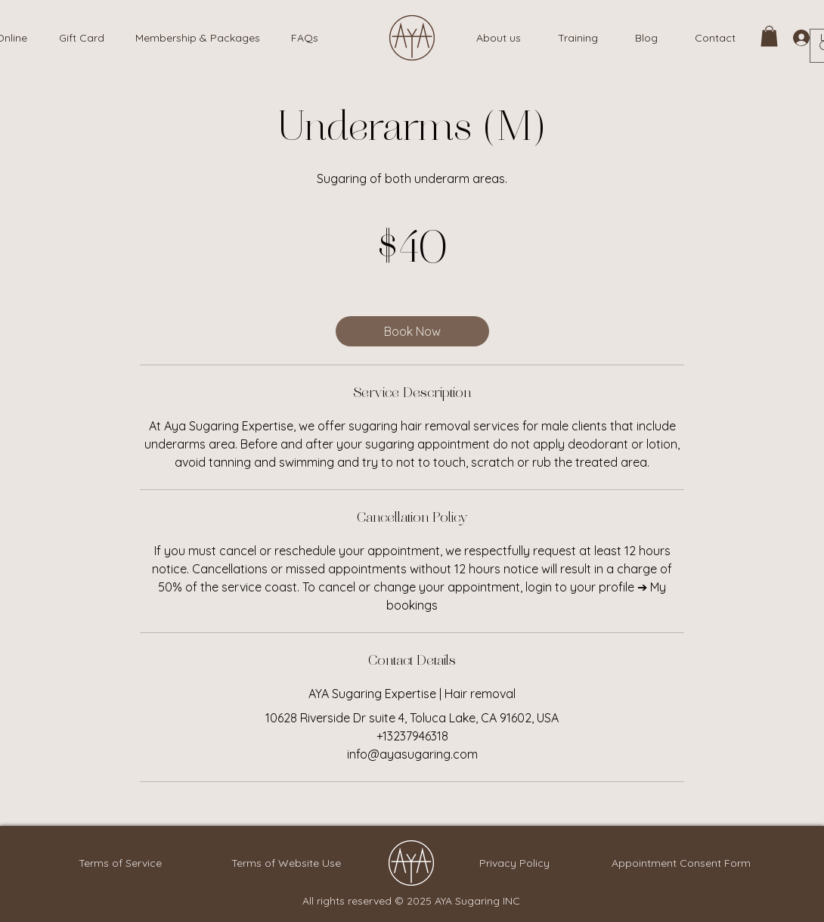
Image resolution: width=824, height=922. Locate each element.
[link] (769, 36)
